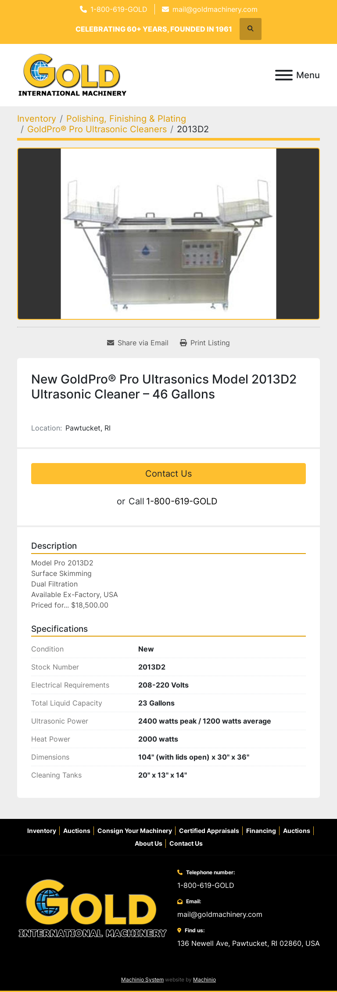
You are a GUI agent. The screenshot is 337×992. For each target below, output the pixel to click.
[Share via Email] (137, 342)
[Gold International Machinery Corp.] (92, 908)
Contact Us (168, 473)
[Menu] (284, 75)
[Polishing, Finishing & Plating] (126, 118)
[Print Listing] (205, 342)
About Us (148, 843)
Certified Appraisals (209, 830)
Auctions (76, 830)
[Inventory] (36, 118)
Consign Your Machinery (134, 830)
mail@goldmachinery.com (215, 9)
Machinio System (142, 979)
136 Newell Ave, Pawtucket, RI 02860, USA (248, 943)
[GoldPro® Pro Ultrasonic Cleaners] (97, 129)
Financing (261, 830)
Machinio (204, 979)
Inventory (41, 830)
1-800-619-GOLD (118, 9)
